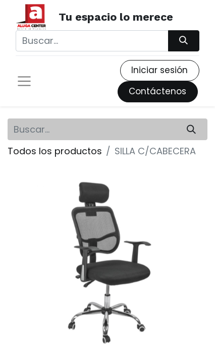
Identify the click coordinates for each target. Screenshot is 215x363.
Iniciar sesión (159, 70)
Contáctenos (157, 91)
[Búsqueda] (183, 40)
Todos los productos (55, 151)
